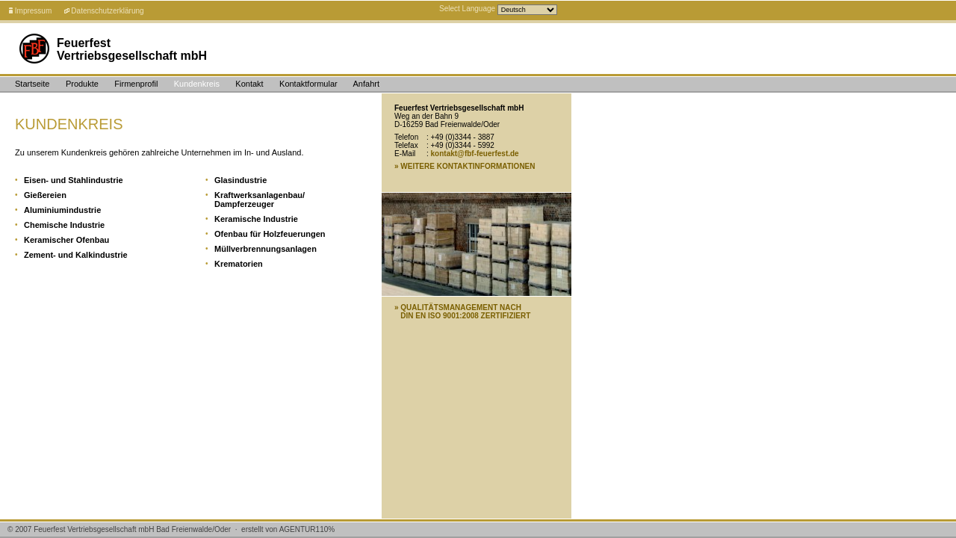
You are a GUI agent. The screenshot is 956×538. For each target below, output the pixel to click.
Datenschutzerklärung (107, 11)
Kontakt (249, 83)
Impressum (33, 11)
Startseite (32, 83)
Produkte (82, 83)
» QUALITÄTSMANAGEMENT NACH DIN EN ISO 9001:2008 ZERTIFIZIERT (462, 311)
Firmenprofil (136, 83)
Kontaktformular (308, 83)
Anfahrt (366, 83)
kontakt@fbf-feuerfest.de (475, 153)
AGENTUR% (307, 529)
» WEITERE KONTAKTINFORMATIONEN (465, 166)
